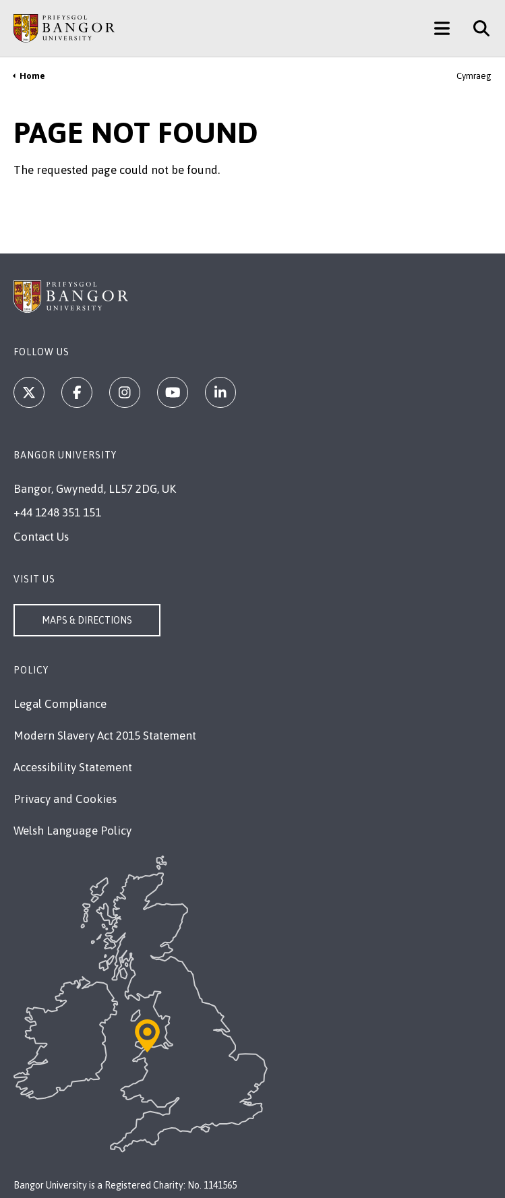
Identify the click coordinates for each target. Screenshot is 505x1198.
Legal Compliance (60, 704)
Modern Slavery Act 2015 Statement (104, 735)
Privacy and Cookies (65, 799)
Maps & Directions (87, 620)
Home (32, 76)
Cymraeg (474, 75)
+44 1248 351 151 (57, 512)
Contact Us (41, 536)
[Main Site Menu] (442, 28)
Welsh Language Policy (72, 830)
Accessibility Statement (72, 767)
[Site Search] (476, 28)
